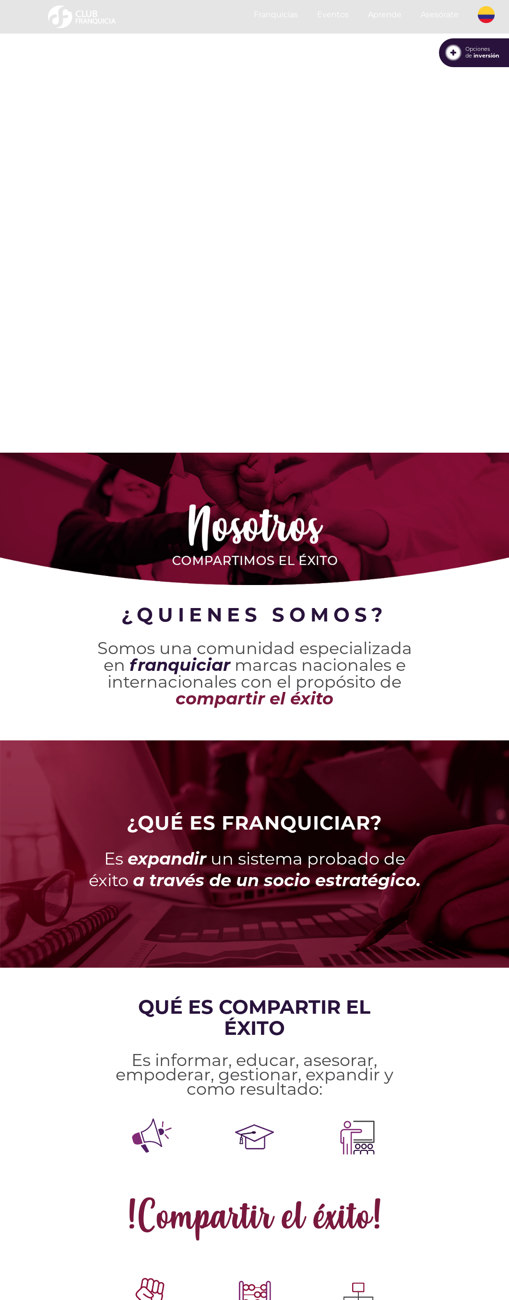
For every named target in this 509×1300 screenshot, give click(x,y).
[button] (486, 15)
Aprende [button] (385, 14)
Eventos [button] (333, 14)
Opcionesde (482, 52)
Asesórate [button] (440, 14)
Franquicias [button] (276, 14)
